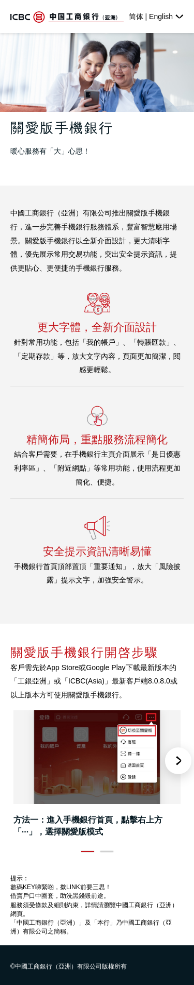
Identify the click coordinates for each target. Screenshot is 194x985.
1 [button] (87, 852)
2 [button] (106, 852)
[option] (97, 775)
